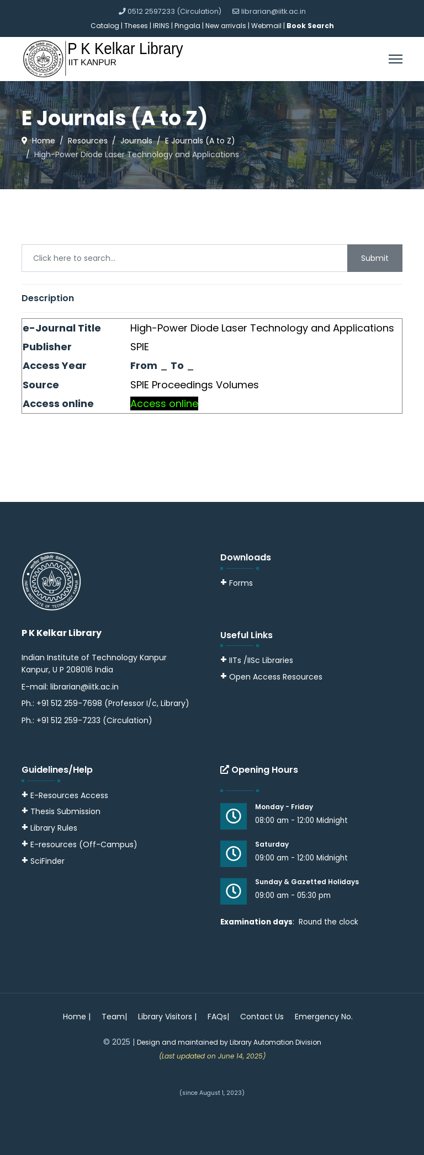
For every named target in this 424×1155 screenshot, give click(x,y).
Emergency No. (324, 1016)
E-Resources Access (69, 795)
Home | (77, 1016)
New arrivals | (228, 25)
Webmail (266, 25)
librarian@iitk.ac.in (273, 11)
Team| (114, 1016)
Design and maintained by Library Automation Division (229, 1042)
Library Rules (49, 827)
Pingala (187, 25)
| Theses (134, 25)
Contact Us (262, 1016)
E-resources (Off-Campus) (83, 844)
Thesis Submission (65, 811)
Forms (236, 583)
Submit (375, 258)
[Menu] (395, 59)
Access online (164, 403)
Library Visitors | (167, 1016)
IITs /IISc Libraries (261, 660)
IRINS (162, 25)
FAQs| (218, 1016)
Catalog (105, 25)
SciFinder (43, 861)
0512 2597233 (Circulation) (174, 11)
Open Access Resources (275, 676)
